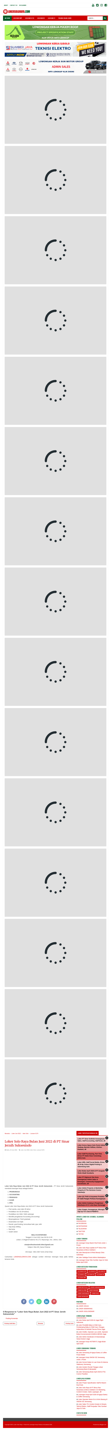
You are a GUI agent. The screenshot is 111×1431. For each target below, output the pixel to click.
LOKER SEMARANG (85, 1309)
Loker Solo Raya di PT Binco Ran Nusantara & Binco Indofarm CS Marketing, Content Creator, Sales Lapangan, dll (90, 1390)
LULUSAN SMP (17, 18)
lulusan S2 (90, 1274)
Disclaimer (22, 5)
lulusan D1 (92, 1271)
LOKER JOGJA (83, 1306)
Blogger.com (103, 1424)
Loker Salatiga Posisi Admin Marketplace (92, 1257)
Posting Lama (69, 1323)
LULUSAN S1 (51, 18)
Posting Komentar (12, 1318)
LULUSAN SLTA (29, 18)
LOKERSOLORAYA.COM (22, 1257)
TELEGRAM (82, 1229)
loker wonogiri (82, 1296)
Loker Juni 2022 (24, 1150)
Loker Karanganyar (97, 1287)
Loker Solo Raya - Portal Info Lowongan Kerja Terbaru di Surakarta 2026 (33, 1424)
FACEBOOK (82, 1223)
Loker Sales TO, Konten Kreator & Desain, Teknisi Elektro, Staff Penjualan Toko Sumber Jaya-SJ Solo (91, 1406)
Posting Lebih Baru (9, 1323)
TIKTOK (81, 1234)
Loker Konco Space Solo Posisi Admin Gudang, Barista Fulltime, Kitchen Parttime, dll (91, 1147)
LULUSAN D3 (41, 18)
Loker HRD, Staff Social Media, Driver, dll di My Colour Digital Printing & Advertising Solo (91, 1164)
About (6, 5)
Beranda (40, 1323)
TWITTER (81, 1231)
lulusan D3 (102, 1271)
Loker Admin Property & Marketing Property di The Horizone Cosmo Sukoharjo (90, 1190)
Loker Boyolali (82, 1287)
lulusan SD (100, 1274)
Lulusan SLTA (40, 1150)
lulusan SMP (81, 1277)
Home (7, 18)
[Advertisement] (39, 1167)
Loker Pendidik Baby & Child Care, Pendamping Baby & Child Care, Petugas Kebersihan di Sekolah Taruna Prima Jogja (90, 1327)
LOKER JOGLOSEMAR (86, 1311)
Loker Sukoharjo (83, 1293)
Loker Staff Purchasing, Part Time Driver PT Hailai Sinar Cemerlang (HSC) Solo (90, 1156)
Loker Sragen (93, 1290)
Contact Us (13, 5)
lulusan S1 (81, 1274)
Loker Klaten (82, 1290)
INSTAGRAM (82, 1226)
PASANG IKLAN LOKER (64, 18)
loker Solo (33, 1150)
